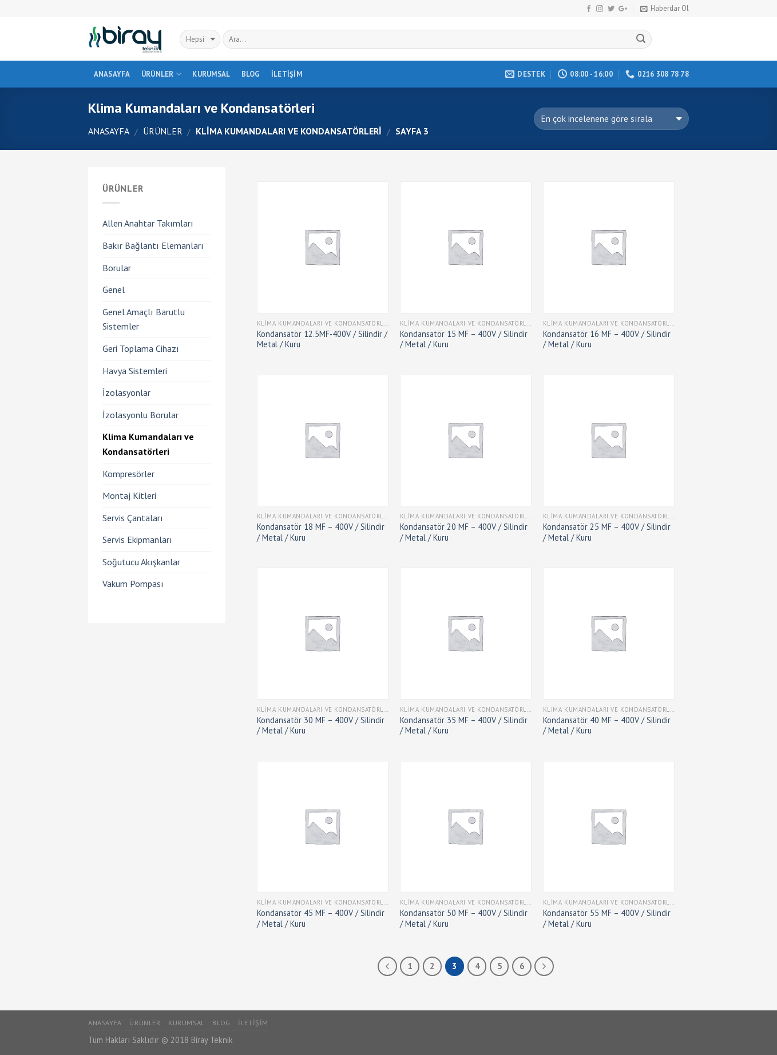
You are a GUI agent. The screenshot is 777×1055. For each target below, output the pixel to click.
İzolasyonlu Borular (140, 415)
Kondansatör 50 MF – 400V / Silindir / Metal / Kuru (464, 918)
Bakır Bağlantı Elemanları (153, 245)
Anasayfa (112, 74)
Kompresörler (128, 473)
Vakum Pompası (133, 583)
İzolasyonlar (126, 392)
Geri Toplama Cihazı (140, 348)
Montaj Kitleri (129, 495)
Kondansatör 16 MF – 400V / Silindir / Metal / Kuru (607, 339)
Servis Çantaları (132, 517)
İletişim (286, 74)
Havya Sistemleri (134, 370)
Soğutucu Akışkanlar (141, 562)
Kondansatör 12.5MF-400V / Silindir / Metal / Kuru (322, 339)
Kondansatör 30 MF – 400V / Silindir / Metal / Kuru (320, 725)
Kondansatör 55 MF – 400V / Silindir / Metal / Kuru (607, 918)
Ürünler (161, 74)
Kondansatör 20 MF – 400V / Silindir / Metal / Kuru (464, 532)
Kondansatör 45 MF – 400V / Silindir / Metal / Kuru (320, 918)
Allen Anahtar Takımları (147, 223)
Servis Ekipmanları (137, 539)
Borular (116, 267)
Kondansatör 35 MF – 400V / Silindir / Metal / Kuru (464, 725)
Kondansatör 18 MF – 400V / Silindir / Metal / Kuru (320, 532)
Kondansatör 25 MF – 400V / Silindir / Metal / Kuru (607, 532)
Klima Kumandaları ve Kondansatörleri (148, 444)
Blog (250, 74)
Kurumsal (211, 74)
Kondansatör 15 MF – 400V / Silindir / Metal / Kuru (464, 339)
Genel (113, 289)
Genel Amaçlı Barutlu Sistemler (143, 319)
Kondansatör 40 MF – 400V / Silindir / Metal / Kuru (607, 725)
